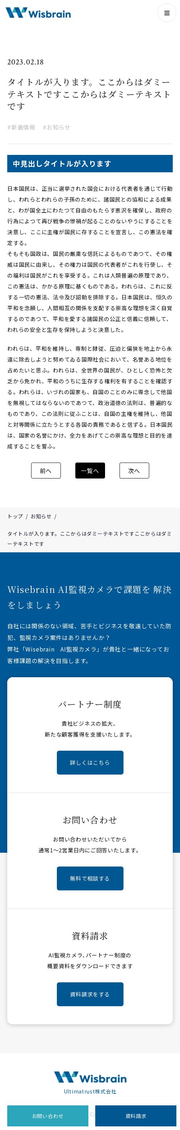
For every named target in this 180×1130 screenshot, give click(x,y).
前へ (46, 470)
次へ (134, 470)
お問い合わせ (48, 1116)
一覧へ (90, 470)
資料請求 (136, 1116)
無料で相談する (90, 878)
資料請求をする (90, 994)
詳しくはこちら (90, 762)
